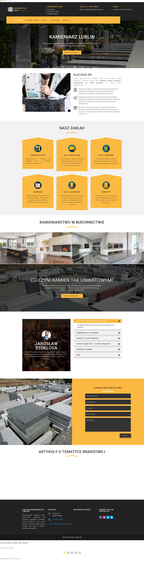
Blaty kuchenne (71, 52)
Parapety (106, 192)
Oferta (44, 20)
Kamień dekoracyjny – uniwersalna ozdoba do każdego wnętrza (71, 485)
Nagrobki (37, 192)
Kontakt (66, 20)
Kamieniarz (18, 20)
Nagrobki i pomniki (32, 20)
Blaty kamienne (106, 155)
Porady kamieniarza (71, 296)
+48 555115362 (52, 14)
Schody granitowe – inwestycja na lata (37, 485)
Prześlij (125, 435)
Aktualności (55, 20)
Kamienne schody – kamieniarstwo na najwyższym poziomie (106, 485)
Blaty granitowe (72, 155)
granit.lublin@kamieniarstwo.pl (91, 9)
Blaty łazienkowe (72, 192)
